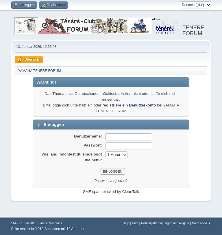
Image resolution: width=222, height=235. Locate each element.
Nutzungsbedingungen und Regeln (165, 223)
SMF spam (92, 191)
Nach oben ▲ (201, 223)
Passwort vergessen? (111, 181)
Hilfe (135, 223)
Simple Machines (50, 223)
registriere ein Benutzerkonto (129, 105)
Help (126, 223)
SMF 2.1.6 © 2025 (23, 223)
